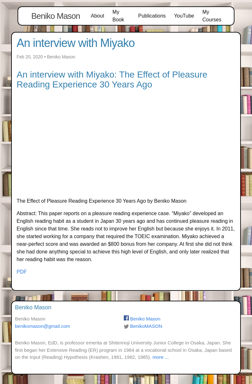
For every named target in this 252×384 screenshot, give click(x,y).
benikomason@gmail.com (42, 326)
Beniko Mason (55, 16)
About (97, 16)
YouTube (184, 16)
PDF (22, 272)
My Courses (211, 15)
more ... (160, 357)
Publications (152, 16)
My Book (118, 15)
